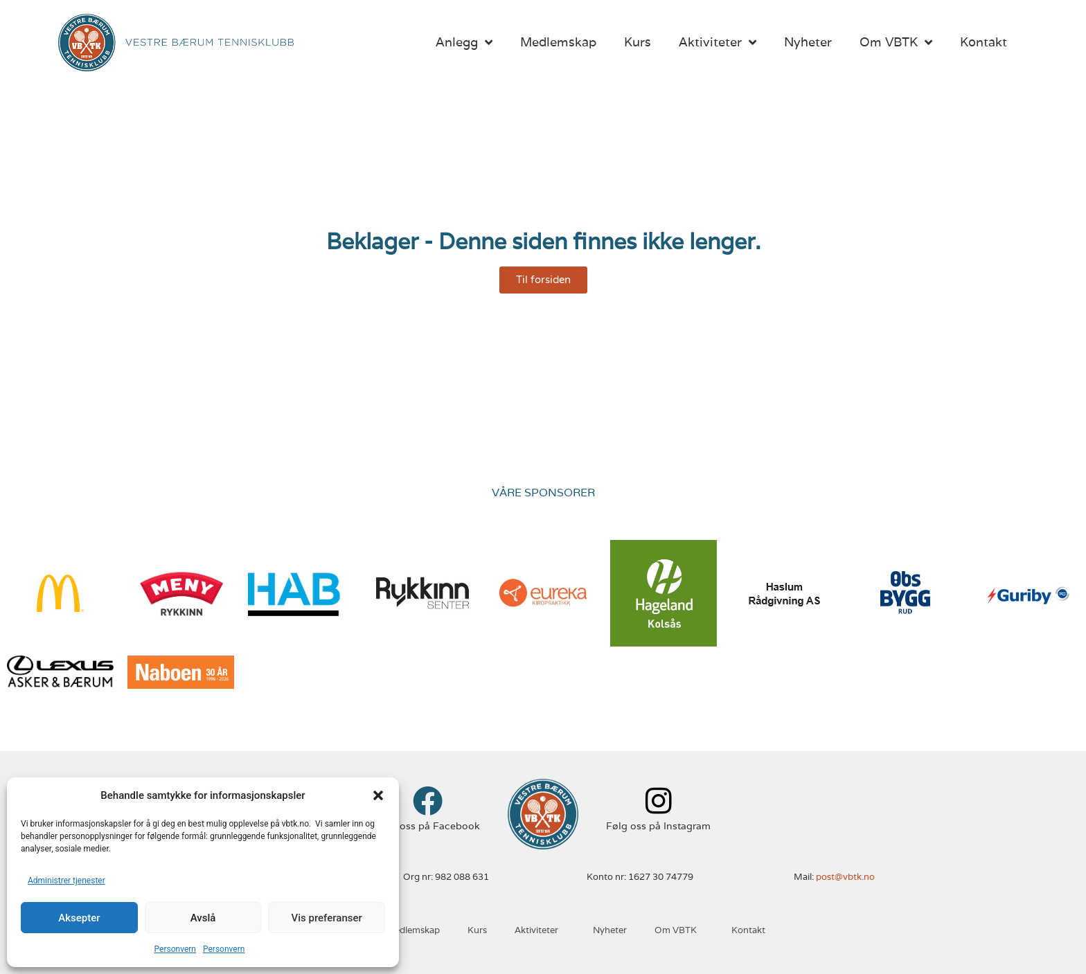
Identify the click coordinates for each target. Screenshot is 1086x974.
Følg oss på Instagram (658, 826)
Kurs (637, 42)
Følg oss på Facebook (427, 826)
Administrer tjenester (66, 880)
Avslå (203, 918)
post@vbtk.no (845, 877)
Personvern (175, 949)
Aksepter (79, 918)
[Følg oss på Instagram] (658, 800)
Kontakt (983, 42)
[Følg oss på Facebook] (428, 800)
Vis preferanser (327, 918)
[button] (378, 795)
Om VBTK (896, 42)
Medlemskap (558, 42)
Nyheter (808, 42)
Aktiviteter (717, 42)
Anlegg (464, 42)
